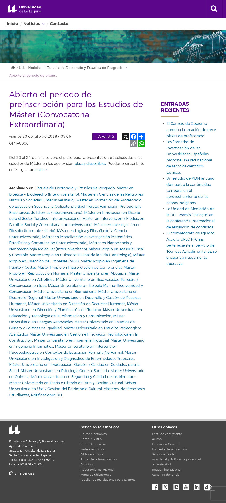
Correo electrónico (94, 434)
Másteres (111, 389)
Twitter (167, 486)
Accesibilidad (161, 464)
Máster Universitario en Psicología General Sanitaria (65, 371)
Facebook (156, 486)
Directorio (87, 464)
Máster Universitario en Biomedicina (65, 292)
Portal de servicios (93, 444)
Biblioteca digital (92, 454)
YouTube (187, 486)
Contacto (59, 23)
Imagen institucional (166, 469)
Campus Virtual (92, 439)
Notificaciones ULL (47, 395)
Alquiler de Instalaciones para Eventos (108, 480)
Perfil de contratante (167, 434)
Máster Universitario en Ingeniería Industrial (71, 340)
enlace (41, 170)
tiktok (208, 486)
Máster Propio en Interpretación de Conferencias (80, 267)
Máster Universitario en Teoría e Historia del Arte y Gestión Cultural (66, 383)
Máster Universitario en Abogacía (98, 273)
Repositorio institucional (98, 469)
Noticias (31, 23)
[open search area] (214, 9)
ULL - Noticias (30, 68)
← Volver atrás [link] (105, 137)
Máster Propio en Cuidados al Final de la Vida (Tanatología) (80, 255)
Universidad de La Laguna (24, 9)
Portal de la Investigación (99, 459)
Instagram (177, 486)
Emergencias (21, 473)
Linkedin (198, 486)
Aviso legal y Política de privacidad (176, 459)
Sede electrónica (93, 449)
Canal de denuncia (165, 474)
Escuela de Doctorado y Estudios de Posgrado (85, 68)
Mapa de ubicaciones (96, 474)
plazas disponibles (90, 163)
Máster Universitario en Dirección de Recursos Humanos (76, 304)
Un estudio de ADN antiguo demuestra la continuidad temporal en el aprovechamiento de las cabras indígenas (190, 190)
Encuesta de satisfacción (169, 449)
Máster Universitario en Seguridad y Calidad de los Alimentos (83, 377)
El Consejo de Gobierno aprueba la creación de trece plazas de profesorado (191, 129)
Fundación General (165, 444)
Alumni (157, 439)
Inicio (12, 23)
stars (42, 488)
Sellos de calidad (164, 454)
